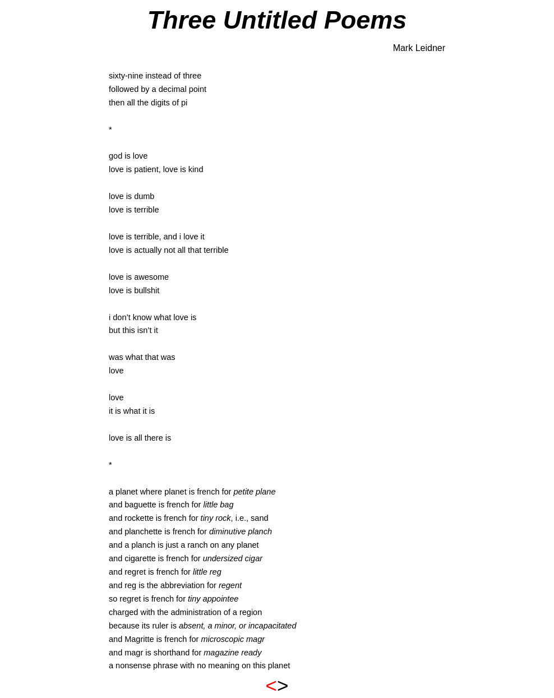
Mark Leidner (419, 48)
